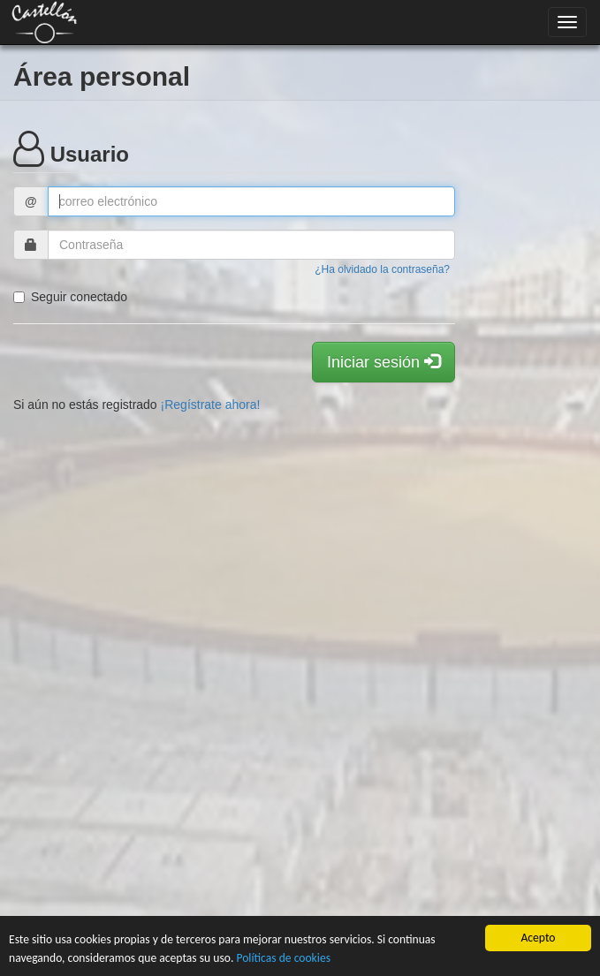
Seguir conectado (70, 297)
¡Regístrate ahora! (211, 404)
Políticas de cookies (283, 957)
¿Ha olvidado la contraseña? (382, 269)
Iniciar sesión (383, 361)
